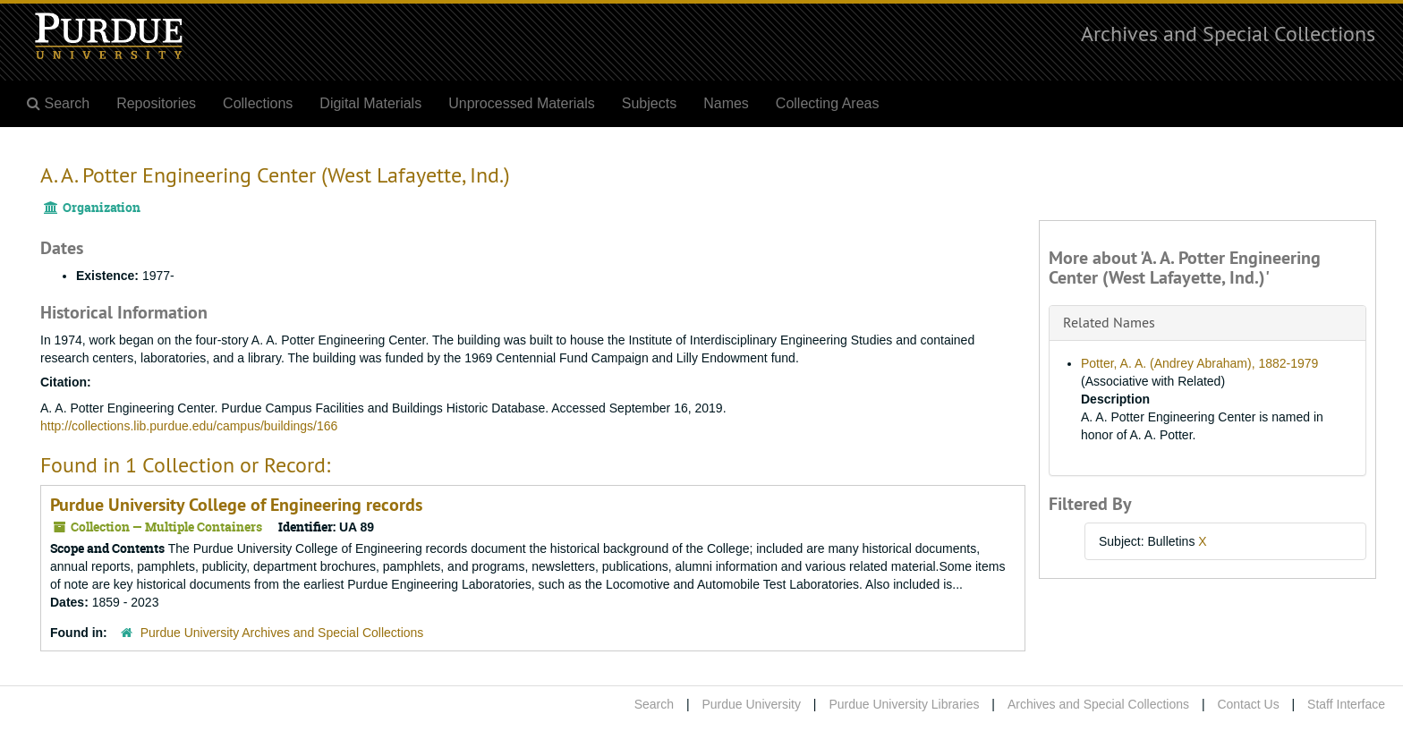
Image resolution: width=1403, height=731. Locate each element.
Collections (258, 103)
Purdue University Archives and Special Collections (282, 632)
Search (654, 704)
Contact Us (1248, 704)
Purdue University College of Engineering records (236, 504)
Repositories (156, 103)
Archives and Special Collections (1228, 33)
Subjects (649, 103)
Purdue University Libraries (904, 704)
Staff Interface (1346, 704)
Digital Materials (370, 103)
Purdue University (751, 704)
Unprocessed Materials (521, 103)
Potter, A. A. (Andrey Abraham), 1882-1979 (1199, 363)
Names (726, 103)
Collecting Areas (828, 103)
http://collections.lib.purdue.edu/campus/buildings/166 (188, 426)
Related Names (1109, 322)
